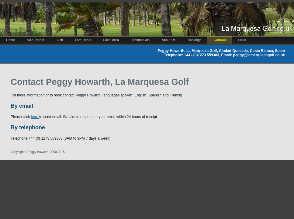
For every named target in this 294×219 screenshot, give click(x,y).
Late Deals (83, 40)
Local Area (111, 40)
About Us (168, 40)
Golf (60, 40)
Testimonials (140, 40)
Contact (219, 40)
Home (10, 40)
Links (242, 40)
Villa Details (35, 40)
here (35, 117)
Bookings (194, 40)
